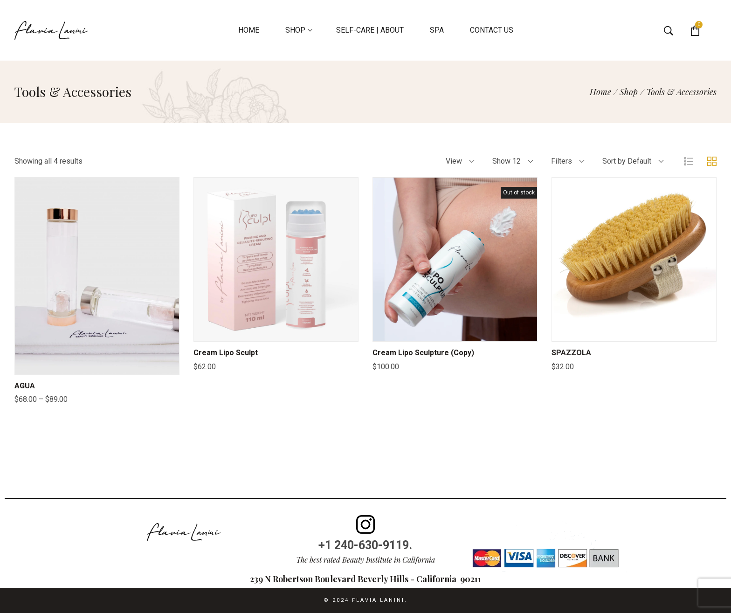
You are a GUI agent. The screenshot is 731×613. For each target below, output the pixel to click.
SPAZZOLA (571, 352)
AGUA (24, 385)
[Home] (600, 91)
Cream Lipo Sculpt (225, 352)
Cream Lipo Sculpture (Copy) (423, 352)
